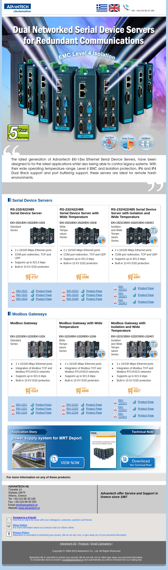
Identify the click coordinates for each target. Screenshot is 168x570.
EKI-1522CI (122, 295)
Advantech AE (68, 543)
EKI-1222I (72, 408)
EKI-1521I (72, 291)
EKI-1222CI (122, 409)
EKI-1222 (21, 408)
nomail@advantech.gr (72, 560)
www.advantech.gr (29, 508)
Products (83, 543)
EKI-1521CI (122, 288)
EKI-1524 (21, 299)
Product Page (44, 291)
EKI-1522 (21, 295)
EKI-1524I (72, 299)
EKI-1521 (21, 291)
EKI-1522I (72, 295)
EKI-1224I (72, 412)
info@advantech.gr (27, 504)
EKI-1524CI (122, 302)
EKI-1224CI (122, 415)
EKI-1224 (21, 412)
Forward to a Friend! (24, 517)
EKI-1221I (72, 404)
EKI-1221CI (122, 402)
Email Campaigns (101, 543)
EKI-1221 (21, 404)
